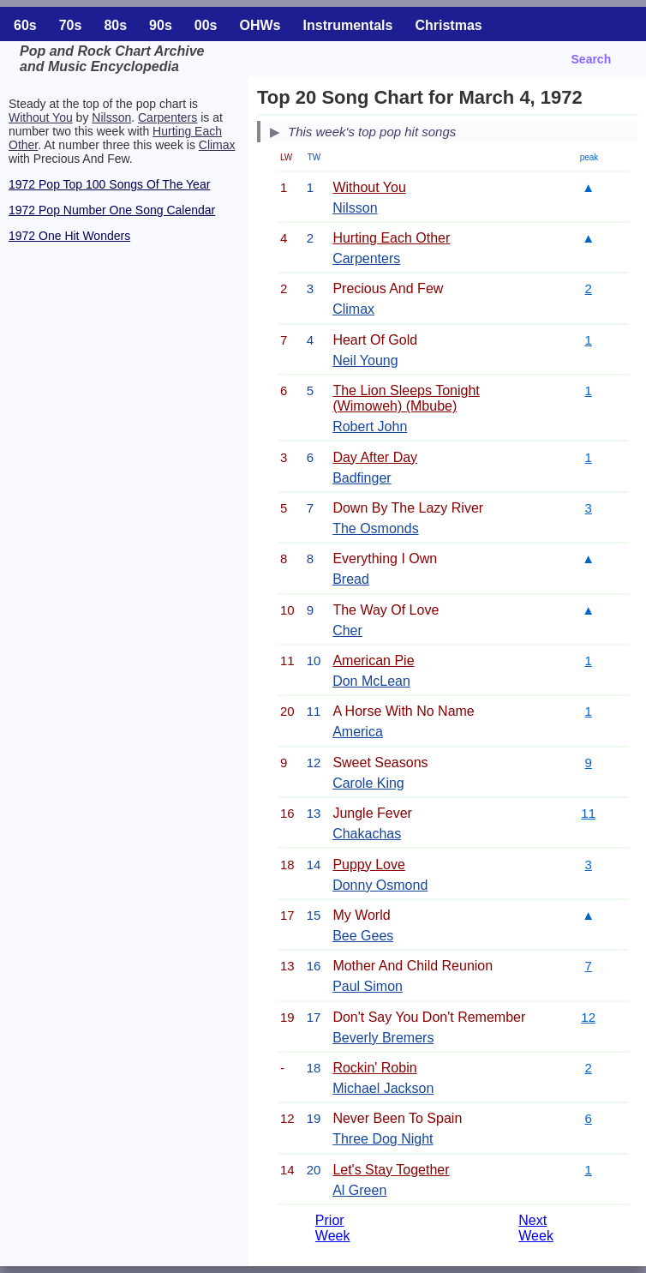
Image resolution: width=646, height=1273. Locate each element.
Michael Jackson (383, 1088)
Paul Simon (367, 986)
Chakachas (366, 833)
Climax (217, 145)
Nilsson (111, 117)
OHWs (260, 25)
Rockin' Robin (374, 1067)
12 (588, 1017)
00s (206, 25)
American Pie (373, 660)
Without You (41, 117)
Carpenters (167, 117)
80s (115, 25)
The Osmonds (375, 528)
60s (25, 25)
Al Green (359, 1190)
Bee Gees (362, 935)
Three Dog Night (382, 1139)
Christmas (448, 25)
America (357, 731)
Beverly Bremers (383, 1037)
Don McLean (371, 681)
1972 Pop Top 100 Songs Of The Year (109, 184)
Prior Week (332, 1228)
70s (70, 25)
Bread (350, 579)
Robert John (369, 426)
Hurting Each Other (391, 238)
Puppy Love (368, 864)
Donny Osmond (380, 885)
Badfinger (362, 478)
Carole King (368, 783)
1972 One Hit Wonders (69, 236)
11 (588, 813)
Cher (347, 630)
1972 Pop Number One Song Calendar (112, 210)
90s (160, 25)
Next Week (535, 1228)
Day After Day (374, 457)
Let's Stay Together (390, 1169)
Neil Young (365, 360)
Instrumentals (348, 25)
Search (591, 59)
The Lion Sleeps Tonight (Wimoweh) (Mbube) (405, 398)
